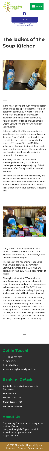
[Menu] (37, 6)
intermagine (37, 448)
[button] (24, 20)
